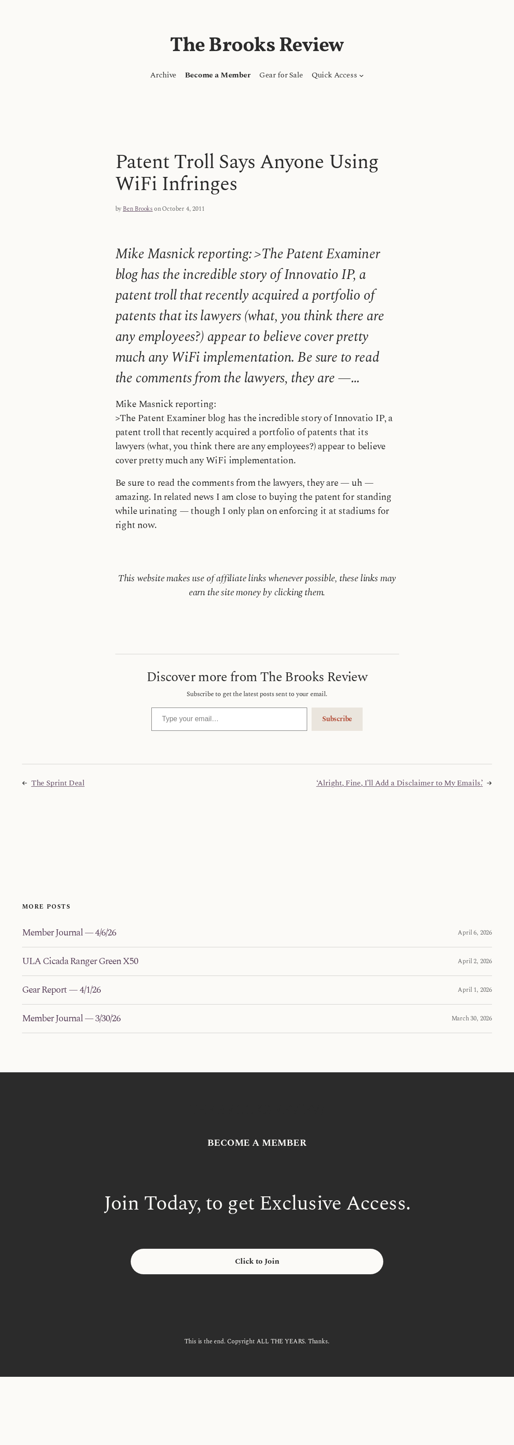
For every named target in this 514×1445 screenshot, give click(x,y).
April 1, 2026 (475, 989)
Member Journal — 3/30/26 (71, 1018)
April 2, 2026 (475, 961)
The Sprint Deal (57, 783)
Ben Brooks (138, 208)
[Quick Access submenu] (361, 75)
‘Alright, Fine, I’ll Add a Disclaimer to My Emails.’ (399, 783)
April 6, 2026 (475, 932)
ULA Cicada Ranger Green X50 (80, 961)
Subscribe (337, 719)
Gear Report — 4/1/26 (61, 990)
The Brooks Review (257, 46)
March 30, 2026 (472, 1018)
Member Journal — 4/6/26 (69, 933)
